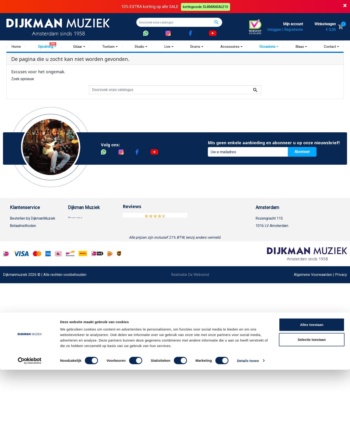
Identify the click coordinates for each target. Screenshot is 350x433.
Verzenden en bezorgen (29, 240)
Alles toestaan (311, 388)
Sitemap (74, 240)
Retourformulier (22, 299)
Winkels (74, 248)
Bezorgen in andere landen (31, 321)
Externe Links (21, 336)
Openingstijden (272, 240)
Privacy (16, 277)
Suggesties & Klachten (28, 284)
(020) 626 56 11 (273, 233)
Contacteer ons (22, 328)
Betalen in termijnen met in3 (32, 314)
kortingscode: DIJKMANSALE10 (206, 6)
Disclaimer (18, 270)
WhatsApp (18, 292)
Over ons (75, 218)
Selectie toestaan (312, 403)
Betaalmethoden (23, 226)
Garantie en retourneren (28, 233)
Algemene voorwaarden (29, 248)
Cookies (16, 306)
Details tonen (248, 424)
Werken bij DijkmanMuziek (89, 233)
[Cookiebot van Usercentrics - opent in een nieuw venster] (30, 424)
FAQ (13, 255)
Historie (74, 226)
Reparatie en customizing (30, 262)
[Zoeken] (179, 22)
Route (264, 248)
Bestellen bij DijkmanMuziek (32, 218)
